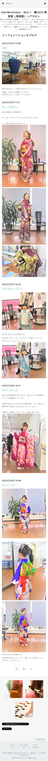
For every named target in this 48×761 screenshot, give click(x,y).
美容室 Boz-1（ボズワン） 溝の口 (23, 753)
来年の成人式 (10, 390)
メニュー (7, 3)
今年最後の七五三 (12, 288)
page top (40, 739)
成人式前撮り (10, 107)
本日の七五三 (10, 485)
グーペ (24, 758)
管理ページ (32, 758)
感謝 (4, 47)
